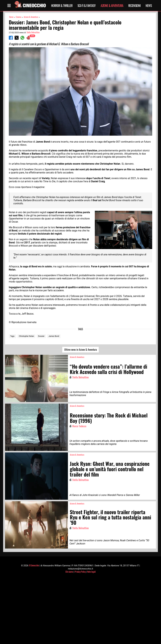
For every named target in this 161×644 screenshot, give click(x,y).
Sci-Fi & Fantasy (87, 5)
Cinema (18, 16)
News (149, 5)
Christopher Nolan (26, 336)
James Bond (54, 336)
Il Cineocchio (34, 565)
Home (11, 16)
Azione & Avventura (112, 5)
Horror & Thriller (61, 5)
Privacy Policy (80, 571)
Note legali (91, 571)
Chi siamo (69, 571)
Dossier (41, 336)
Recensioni (134, 5)
